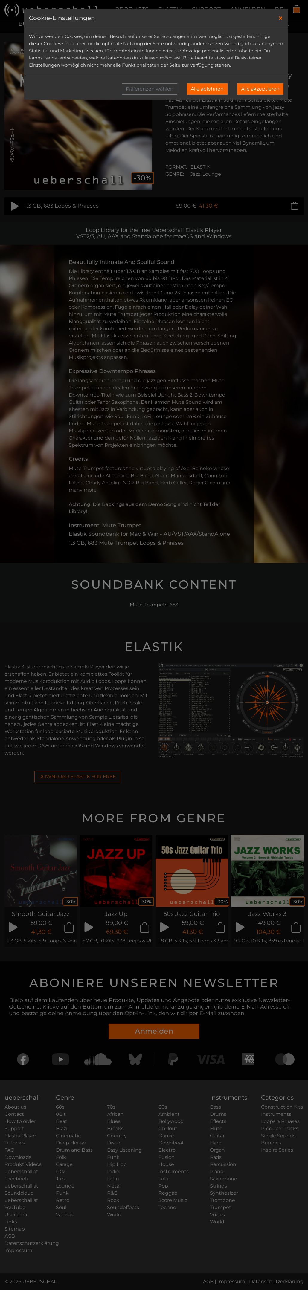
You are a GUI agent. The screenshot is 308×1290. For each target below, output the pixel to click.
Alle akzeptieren (260, 89)
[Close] (280, 18)
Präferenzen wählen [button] (149, 89)
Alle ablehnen (207, 89)
